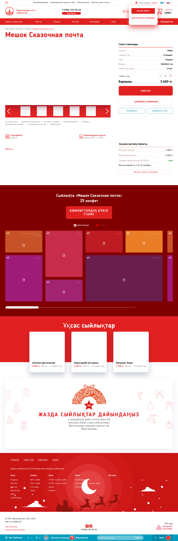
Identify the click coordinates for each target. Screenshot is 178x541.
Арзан (51, 487)
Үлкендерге (94, 21)
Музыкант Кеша (124, 363)
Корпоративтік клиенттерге (63, 2)
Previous (8, 111)
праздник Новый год (30, 121)
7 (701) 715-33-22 (71, 9)
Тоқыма (56, 21)
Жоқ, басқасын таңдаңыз (143, 18)
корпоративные (70, 121)
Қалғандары (16, 497)
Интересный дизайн (14, 124)
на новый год (11, 121)
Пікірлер (14, 459)
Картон (38, 21)
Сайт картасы (11, 526)
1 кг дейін (34, 487)
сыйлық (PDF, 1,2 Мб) (95, 136)
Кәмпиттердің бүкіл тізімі (89, 212)
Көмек (55, 459)
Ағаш (113, 21)
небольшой (55, 124)
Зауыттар (28, 459)
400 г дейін (35, 479)
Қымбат (52, 490)
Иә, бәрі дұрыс (143, 11)
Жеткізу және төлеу (100, 2)
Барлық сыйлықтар (13, 21)
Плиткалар (83, 225)
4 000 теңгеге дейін (58, 479)
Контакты (71, 13)
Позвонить (131, 110)
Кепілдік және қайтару (15, 529)
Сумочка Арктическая (43, 363)
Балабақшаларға (41, 2)
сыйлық (17, 136)
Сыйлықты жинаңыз (60, 538)
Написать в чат (160, 110)
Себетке (146, 91)
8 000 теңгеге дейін (58, 483)
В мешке (85, 121)
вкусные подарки (51, 121)
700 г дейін (35, 483)
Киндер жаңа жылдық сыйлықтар (48, 468)
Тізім (102, 225)
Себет (161, 538)
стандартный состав (36, 124)
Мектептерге (83, 2)
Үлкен (32, 490)
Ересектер (15, 490)
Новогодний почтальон (86, 363)
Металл (75, 21)
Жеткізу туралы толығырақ (146, 172)
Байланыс (43, 459)
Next (107, 111)
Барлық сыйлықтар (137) (21, 468)
